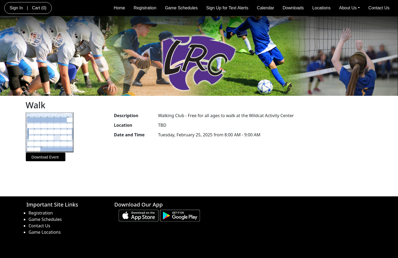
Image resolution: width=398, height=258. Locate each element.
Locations (321, 8)
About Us (349, 8)
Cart (39, 8)
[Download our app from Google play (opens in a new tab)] (180, 215)
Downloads (293, 8)
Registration (145, 8)
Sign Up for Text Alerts (227, 8)
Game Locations (45, 232)
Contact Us (378, 8)
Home (119, 8)
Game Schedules (181, 8)
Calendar (265, 8)
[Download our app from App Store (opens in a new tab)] (139, 215)
